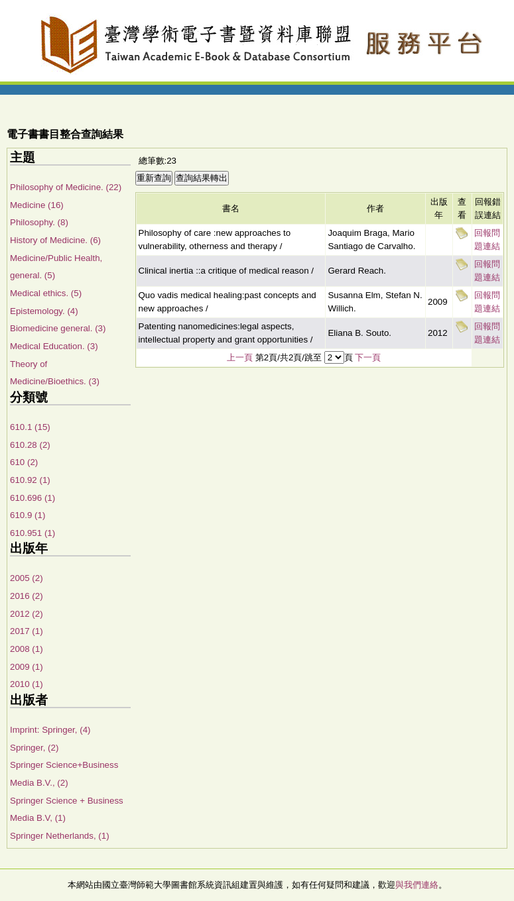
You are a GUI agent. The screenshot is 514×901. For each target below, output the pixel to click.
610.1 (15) (30, 427)
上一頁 (240, 357)
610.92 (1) (30, 480)
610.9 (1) (27, 515)
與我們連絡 (416, 885)
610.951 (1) (32, 533)
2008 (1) (26, 649)
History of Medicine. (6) (55, 240)
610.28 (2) (30, 445)
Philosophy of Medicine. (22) (65, 187)
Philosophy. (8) (39, 222)
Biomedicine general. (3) (57, 328)
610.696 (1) (32, 498)
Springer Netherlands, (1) (59, 836)
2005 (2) (26, 578)
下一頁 (368, 357)
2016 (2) (26, 596)
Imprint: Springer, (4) (50, 730)
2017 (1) (26, 631)
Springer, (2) (34, 748)
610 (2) (24, 462)
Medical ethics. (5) (46, 293)
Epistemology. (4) (44, 311)
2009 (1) (26, 667)
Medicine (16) (37, 205)
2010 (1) (26, 684)
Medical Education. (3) (54, 346)
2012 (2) (26, 614)
